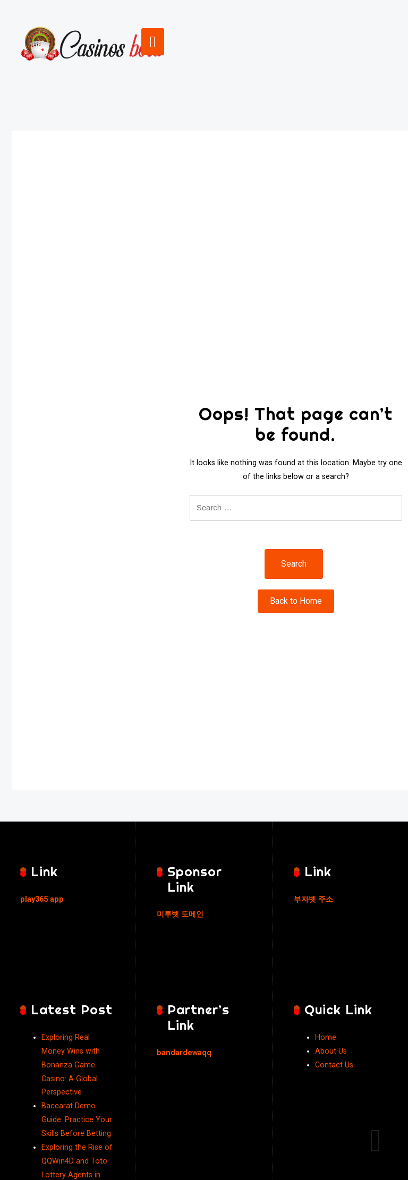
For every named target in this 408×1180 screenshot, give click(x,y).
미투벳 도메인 (180, 914)
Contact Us (334, 1065)
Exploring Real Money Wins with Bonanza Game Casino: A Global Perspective (70, 1065)
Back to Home (296, 601)
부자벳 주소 (313, 899)
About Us (331, 1051)
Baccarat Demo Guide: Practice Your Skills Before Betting (76, 1119)
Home (325, 1037)
